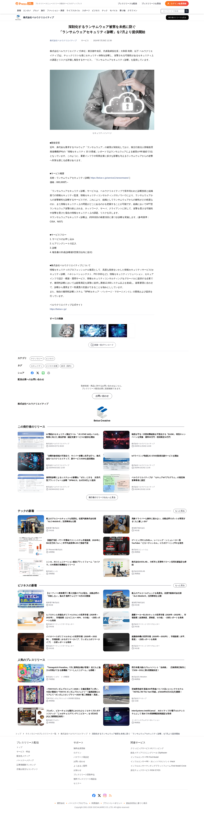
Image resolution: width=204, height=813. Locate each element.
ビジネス (96, 10)
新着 (19, 10)
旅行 (43, 10)
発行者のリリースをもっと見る (102, 497)
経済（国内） (67, 366)
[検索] (187, 11)
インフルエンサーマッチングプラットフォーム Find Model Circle (158, 766)
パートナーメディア (25, 760)
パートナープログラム (78, 803)
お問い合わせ (102, 396)
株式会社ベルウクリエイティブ (63, 40)
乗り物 (122, 10)
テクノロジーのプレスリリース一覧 (41, 734)
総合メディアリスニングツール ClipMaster (149, 753)
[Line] (43, 373)
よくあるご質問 (80, 766)
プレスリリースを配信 (127, 3)
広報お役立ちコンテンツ (27, 769)
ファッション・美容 (55, 10)
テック (105, 10)
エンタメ (27, 10)
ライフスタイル (73, 10)
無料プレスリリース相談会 (85, 779)
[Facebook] (32, 373)
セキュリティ (36, 366)
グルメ (36, 10)
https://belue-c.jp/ (58, 309)
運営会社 (61, 803)
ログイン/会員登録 (176, 3)
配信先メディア (23, 756)
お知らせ (77, 770)
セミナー (77, 783)
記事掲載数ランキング (26, 765)
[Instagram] (104, 795)
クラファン (132, 10)
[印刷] (48, 373)
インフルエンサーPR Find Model (145, 757)
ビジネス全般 (52, 366)
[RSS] (110, 795)
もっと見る (180, 511)
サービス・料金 (23, 752)
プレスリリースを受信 (151, 3)
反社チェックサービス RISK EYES (145, 770)
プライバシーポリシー (112, 803)
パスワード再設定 (81, 757)
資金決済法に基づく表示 (136, 803)
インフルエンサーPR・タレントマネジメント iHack (153, 761)
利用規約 (95, 803)
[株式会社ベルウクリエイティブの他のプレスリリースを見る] (177, 17)
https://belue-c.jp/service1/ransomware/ (110, 178)
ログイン (77, 753)
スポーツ (86, 10)
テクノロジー (36, 358)
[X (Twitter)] (37, 373)
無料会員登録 (79, 748)
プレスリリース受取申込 (84, 774)
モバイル (113, 10)
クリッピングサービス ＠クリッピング (147, 748)
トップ (18, 734)
